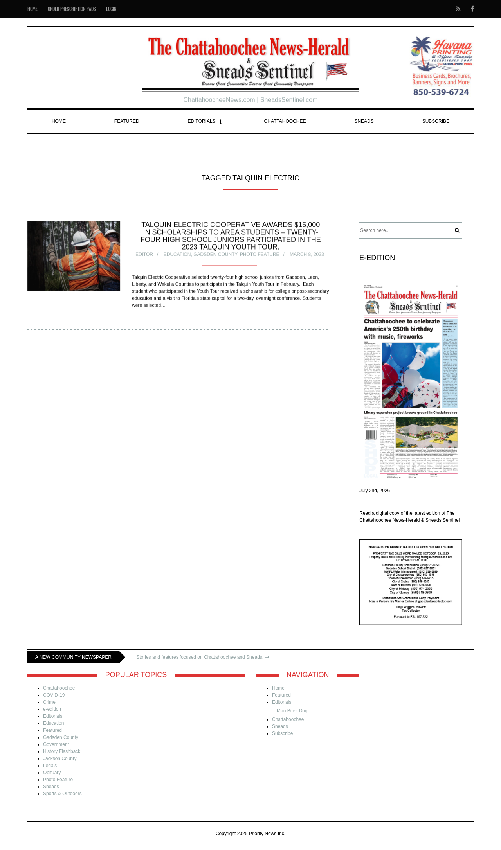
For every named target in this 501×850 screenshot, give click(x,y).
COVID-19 (54, 695)
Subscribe (435, 121)
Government (56, 744)
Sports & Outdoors (62, 793)
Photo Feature (259, 255)
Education (177, 255)
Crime (49, 702)
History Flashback (61, 751)
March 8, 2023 (307, 255)
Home (59, 121)
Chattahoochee (285, 121)
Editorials (202, 121)
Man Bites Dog (292, 710)
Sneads (363, 121)
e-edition (52, 709)
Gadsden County (215, 255)
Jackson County (59, 758)
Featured (126, 121)
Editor (144, 255)
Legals (50, 765)
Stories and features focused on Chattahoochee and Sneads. (202, 657)
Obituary (52, 772)
